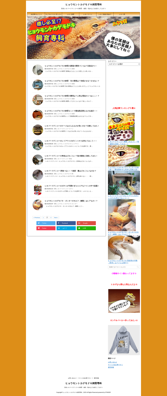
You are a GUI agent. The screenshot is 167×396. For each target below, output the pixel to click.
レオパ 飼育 (70, 14)
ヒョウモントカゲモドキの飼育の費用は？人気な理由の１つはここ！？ (72, 96)
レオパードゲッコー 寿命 (64, 159)
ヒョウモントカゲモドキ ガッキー (67, 204)
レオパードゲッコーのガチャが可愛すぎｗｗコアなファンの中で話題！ (72, 186)
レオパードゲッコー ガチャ (64, 189)
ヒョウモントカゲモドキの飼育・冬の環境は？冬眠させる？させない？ (72, 81)
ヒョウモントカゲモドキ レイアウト (67, 144)
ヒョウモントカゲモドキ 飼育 (65, 69)
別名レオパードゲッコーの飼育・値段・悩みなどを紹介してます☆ (83, 387)
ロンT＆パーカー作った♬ (53, 14)
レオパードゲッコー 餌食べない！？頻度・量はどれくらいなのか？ (70, 171)
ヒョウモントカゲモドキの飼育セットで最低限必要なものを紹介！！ (71, 111)
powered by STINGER (104, 392)
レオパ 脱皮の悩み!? (105, 14)
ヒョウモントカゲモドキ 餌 (64, 174)
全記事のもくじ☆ (36, 14)
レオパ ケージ (87, 14)
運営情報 (111, 367)
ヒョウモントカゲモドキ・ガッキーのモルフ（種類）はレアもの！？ (71, 201)
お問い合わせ (112, 362)
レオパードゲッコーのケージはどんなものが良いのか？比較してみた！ (72, 126)
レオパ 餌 (122, 14)
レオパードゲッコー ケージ (64, 129)
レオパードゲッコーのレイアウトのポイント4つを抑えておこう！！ (71, 141)
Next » (56, 217)
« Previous (36, 217)
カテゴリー (112, 61)
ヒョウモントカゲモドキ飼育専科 (83, 5)
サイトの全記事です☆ (115, 365)
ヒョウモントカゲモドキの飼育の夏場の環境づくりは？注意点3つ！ (71, 66)
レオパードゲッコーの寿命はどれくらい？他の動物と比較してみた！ (71, 156)
